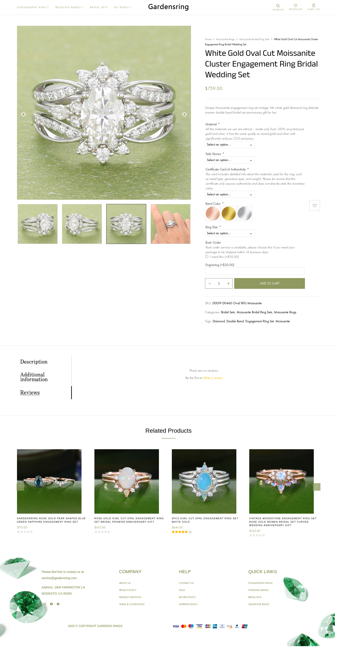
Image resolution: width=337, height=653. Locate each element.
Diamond (219, 321)
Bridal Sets (228, 312)
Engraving (219, 265)
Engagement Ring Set (259, 321)
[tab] (45, 361)
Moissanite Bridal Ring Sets (254, 39)
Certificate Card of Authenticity (226, 169)
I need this (224, 256)
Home (208, 39)
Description (34, 362)
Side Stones (214, 154)
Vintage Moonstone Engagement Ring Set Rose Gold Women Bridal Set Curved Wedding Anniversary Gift (283, 522)
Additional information (34, 377)
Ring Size (212, 227)
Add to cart (270, 283)
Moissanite (282, 321)
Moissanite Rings (225, 39)
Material (212, 124)
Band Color (214, 203)
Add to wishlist (314, 205)
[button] (313, 7)
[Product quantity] (218, 283)
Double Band (235, 321)
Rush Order (213, 242)
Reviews (30, 392)
